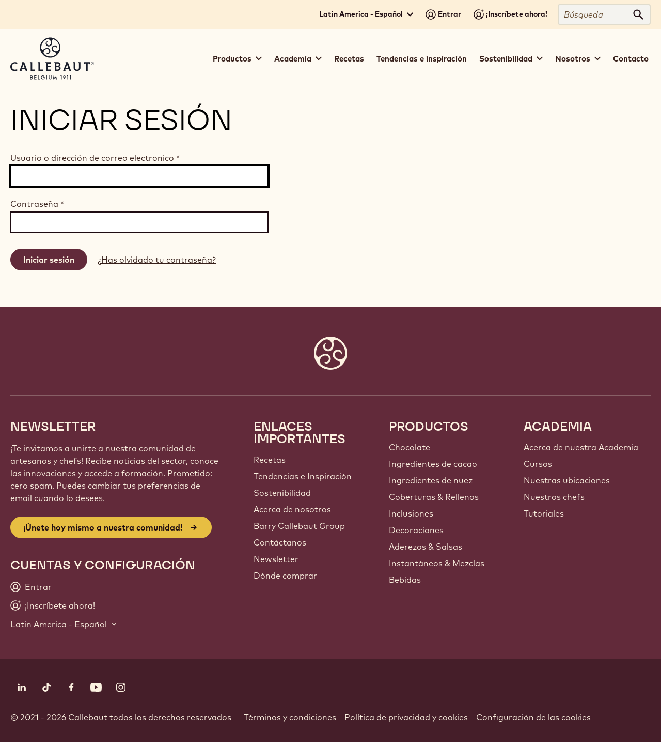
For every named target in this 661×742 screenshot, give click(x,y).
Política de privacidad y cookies (406, 717)
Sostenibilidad (282, 493)
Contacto (631, 59)
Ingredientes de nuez (431, 480)
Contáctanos (280, 542)
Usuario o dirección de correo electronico (95, 158)
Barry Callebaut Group (299, 526)
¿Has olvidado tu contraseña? (157, 259)
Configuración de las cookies (533, 717)
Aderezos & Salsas (425, 546)
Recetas (349, 59)
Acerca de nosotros (292, 509)
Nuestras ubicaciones (567, 480)
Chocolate (409, 447)
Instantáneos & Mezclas (436, 563)
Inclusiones (411, 513)
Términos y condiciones (290, 717)
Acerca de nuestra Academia (581, 447)
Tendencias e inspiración (421, 59)
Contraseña (37, 204)
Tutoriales (544, 513)
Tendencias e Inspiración (303, 476)
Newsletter (276, 559)
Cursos (538, 464)
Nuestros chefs (554, 497)
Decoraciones (416, 530)
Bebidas (405, 579)
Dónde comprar (285, 575)
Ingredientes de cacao (433, 464)
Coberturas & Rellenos (434, 497)
